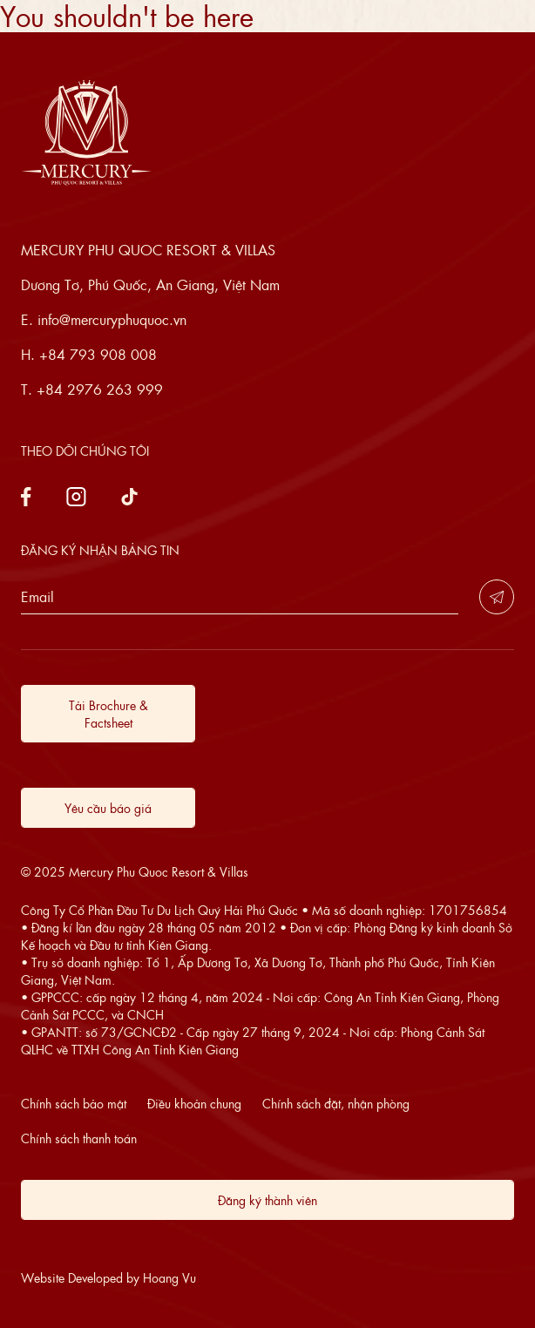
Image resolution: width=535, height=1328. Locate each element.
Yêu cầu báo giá (108, 807)
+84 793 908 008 (98, 354)
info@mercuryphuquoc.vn (111, 319)
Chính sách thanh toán (79, 1138)
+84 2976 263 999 (100, 389)
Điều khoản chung (194, 1103)
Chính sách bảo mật (73, 1103)
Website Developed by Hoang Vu (108, 1277)
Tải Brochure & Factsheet (108, 713)
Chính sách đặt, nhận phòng (336, 1103)
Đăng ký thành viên (267, 1200)
